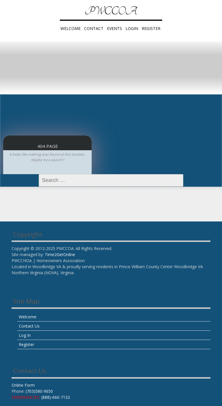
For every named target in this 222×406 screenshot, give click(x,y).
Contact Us (29, 326)
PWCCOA (111, 11)
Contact (93, 28)
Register (151, 28)
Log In (25, 335)
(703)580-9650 (39, 391)
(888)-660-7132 (55, 397)
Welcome (70, 28)
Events (114, 28)
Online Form (23, 385)
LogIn (131, 28)
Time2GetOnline (60, 254)
